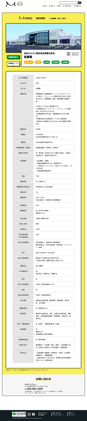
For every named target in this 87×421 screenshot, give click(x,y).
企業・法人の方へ (57, 413)
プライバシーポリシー (58, 415)
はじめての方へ (43, 413)
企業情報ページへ (13, 63)
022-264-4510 (35, 388)
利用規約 (42, 415)
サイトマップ (72, 415)
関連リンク (71, 413)
